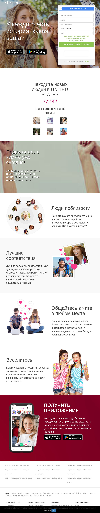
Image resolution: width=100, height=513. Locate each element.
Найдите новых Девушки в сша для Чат (79, 465)
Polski (42, 495)
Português (51, 493)
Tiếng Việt (91, 493)
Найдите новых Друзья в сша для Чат (17, 465)
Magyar (36, 495)
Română (48, 495)
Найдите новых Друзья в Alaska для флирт (18, 478)
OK (53, 510)
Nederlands (16, 495)
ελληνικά (24, 495)
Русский (27, 493)
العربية (58, 493)
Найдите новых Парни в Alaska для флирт (49, 478)
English (13, 493)
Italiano (84, 493)
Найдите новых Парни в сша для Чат (48, 465)
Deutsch (72, 493)
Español (20, 493)
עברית (30, 495)
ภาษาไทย (43, 493)
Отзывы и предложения (35, 505)
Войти (92, 2)
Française (64, 493)
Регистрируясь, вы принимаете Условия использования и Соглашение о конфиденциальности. (76, 38)
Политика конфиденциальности (61, 505)
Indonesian (35, 493)
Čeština (8, 495)
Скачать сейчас (10, 505)
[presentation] (76, 54)
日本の (78, 493)
